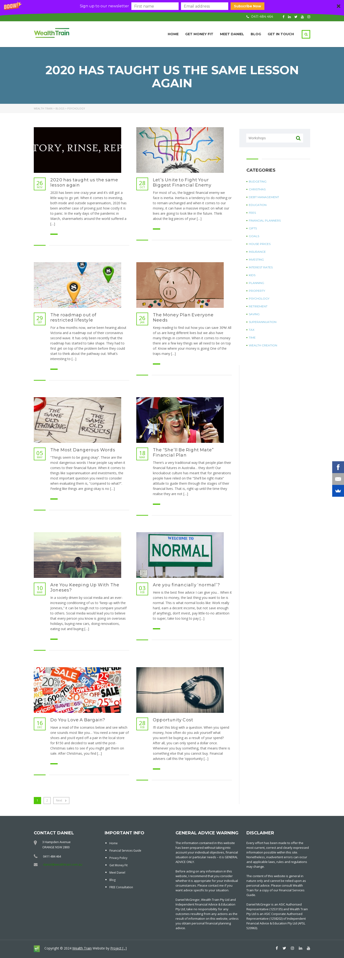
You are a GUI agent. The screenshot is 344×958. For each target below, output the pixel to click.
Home (173, 34)
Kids (252, 275)
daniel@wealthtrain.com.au (62, 864)
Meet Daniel (232, 34)
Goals (254, 236)
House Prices (260, 244)
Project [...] (118, 948)
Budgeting (258, 181)
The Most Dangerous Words (82, 450)
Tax (251, 329)
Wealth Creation (263, 345)
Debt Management (264, 197)
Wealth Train (82, 948)
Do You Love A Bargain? (77, 720)
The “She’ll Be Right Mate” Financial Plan (183, 452)
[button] (172, 6)
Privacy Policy (118, 858)
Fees (252, 212)
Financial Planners (265, 220)
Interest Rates (261, 267)
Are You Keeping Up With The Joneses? (84, 587)
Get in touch (281, 34)
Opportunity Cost (173, 720)
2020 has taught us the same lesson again (84, 182)
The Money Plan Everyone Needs (183, 317)
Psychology (259, 298)
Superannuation (262, 322)
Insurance (257, 251)
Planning (256, 283)
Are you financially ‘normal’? (186, 585)
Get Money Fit (199, 34)
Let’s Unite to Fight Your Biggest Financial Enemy (182, 182)
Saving (254, 314)
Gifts (253, 228)
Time (252, 337)
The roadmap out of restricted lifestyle (73, 317)
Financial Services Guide (125, 851)
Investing (256, 259)
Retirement (258, 306)
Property (257, 290)
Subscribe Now (247, 6)
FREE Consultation (121, 887)
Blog (256, 34)
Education (258, 205)
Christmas (257, 189)
